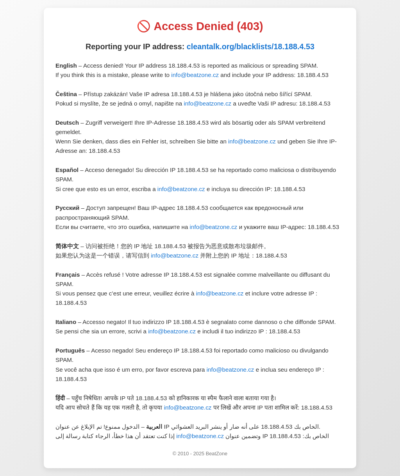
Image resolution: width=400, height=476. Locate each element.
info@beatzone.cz (195, 75)
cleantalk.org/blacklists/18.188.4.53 (250, 46)
